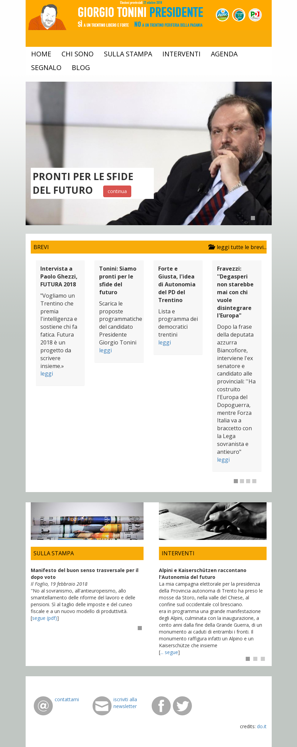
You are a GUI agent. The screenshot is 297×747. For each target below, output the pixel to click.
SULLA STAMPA (53, 553)
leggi (46, 373)
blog (81, 67)
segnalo (46, 67)
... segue (169, 652)
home (41, 53)
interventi (181, 53)
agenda (224, 53)
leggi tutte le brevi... (236, 247)
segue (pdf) (44, 618)
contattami (67, 699)
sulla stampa (128, 53)
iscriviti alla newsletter (125, 702)
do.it (262, 726)
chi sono (78, 53)
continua (117, 191)
